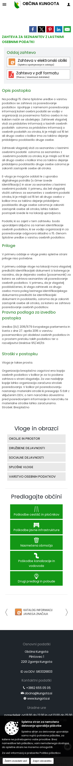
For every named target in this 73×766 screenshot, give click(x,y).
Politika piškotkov (50, 753)
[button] (6, 612)
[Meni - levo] (4, 4)
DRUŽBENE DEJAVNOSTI (27, 448)
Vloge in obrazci (36, 428)
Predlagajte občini (36, 496)
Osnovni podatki (36, 644)
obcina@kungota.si (38, 693)
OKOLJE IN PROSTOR (24, 438)
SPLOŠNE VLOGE (21, 467)
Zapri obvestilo (42, 761)
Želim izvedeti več (16, 761)
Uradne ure (36, 707)
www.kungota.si (38, 698)
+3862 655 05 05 (38, 688)
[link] (33, 29)
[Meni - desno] (69, 4)
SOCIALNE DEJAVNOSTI (26, 457)
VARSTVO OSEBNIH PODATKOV (32, 476)
